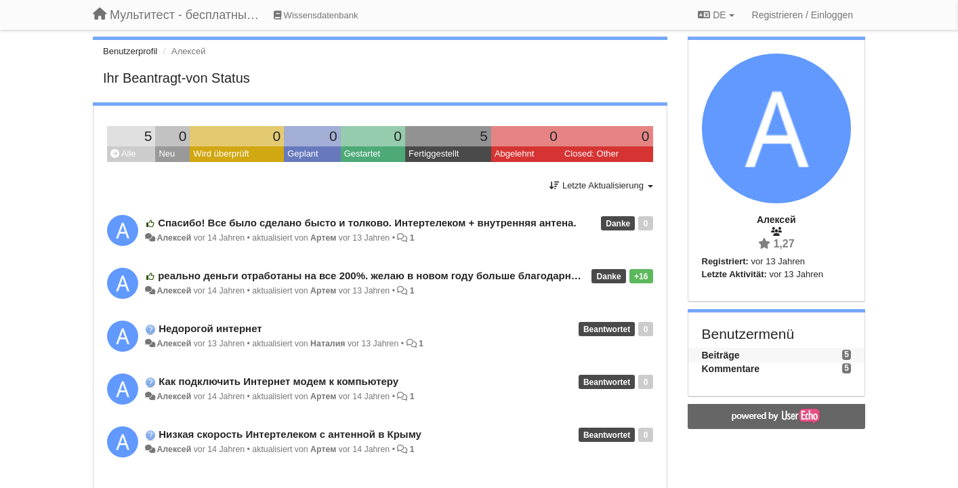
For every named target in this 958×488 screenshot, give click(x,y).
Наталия (327, 343)
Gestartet (362, 153)
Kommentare (731, 368)
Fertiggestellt (434, 153)
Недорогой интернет (210, 328)
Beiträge (721, 355)
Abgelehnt (515, 153)
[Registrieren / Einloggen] (802, 14)
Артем (323, 238)
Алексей (174, 238)
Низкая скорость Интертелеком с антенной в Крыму (290, 434)
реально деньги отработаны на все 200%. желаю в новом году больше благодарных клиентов (396, 275)
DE (716, 14)
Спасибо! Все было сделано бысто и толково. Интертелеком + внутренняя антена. (367, 222)
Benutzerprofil (130, 51)
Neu (167, 153)
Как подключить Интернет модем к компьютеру (278, 381)
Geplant (302, 153)
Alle (123, 153)
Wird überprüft (221, 153)
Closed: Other (591, 153)
